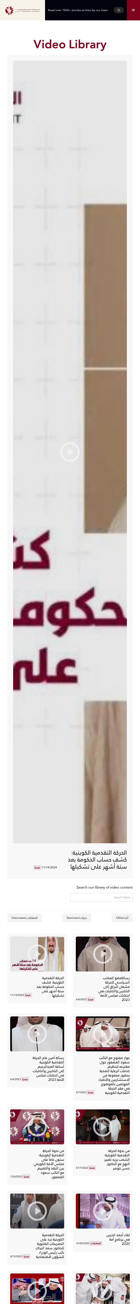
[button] (133, 10)
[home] (22, 10)
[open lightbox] (70, 452)
